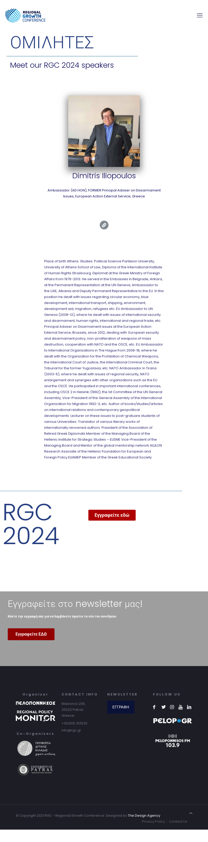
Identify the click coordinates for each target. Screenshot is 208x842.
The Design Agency (144, 815)
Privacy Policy (153, 821)
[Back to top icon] (190, 813)
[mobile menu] (199, 15)
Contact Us (178, 821)
